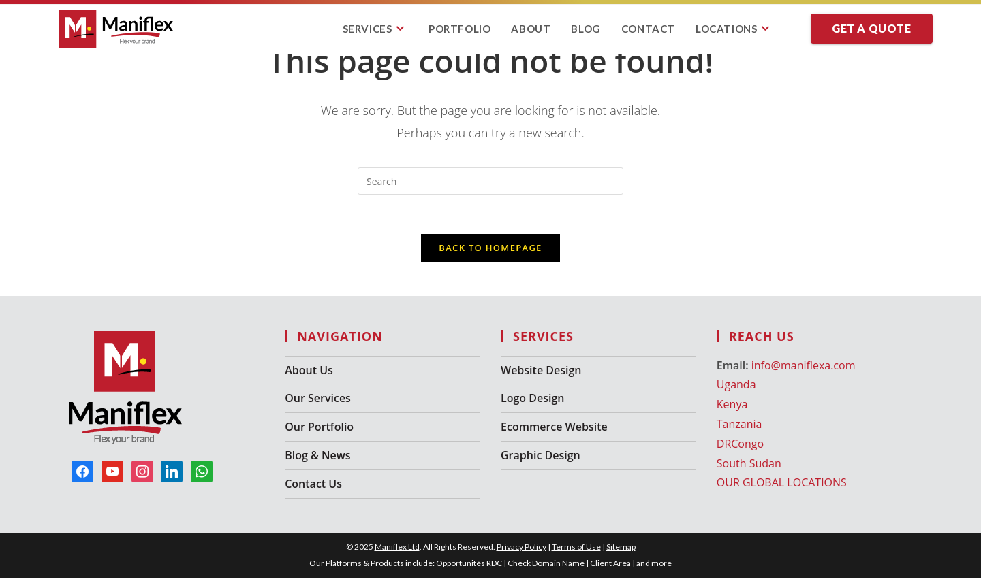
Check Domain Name (546, 564)
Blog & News (317, 457)
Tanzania (739, 425)
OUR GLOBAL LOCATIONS (782, 484)
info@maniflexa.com (803, 366)
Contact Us (313, 485)
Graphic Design (540, 457)
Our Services (318, 400)
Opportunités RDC (469, 564)
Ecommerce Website (554, 428)
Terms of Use (576, 548)
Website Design (541, 371)
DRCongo (740, 444)
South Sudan (749, 464)
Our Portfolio (319, 428)
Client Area (610, 564)
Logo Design (532, 400)
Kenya (732, 406)
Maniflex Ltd (397, 548)
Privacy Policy (521, 548)
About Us (309, 371)
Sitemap (621, 548)
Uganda (736, 386)
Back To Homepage (490, 249)
